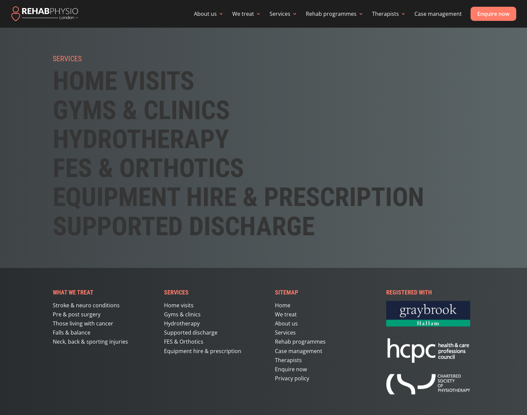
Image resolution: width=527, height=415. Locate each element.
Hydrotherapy (141, 139)
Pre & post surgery (76, 314)
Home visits (179, 305)
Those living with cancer (83, 323)
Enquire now (493, 14)
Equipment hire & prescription (238, 196)
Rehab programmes (331, 14)
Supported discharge (184, 226)
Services (280, 14)
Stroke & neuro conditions (86, 305)
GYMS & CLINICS (141, 110)
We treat (243, 14)
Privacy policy (292, 378)
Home (282, 305)
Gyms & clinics (182, 314)
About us (205, 14)
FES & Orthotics (183, 341)
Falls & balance (71, 332)
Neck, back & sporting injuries (90, 341)
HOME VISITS (123, 80)
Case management (438, 14)
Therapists (385, 14)
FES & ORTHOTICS (148, 167)
